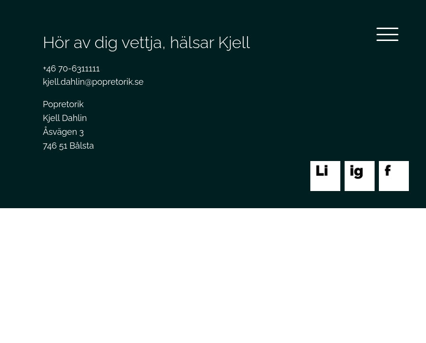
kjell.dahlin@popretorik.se (93, 82)
